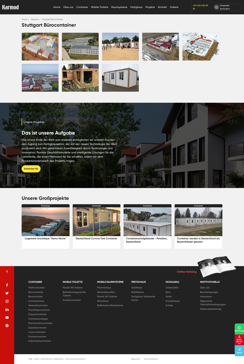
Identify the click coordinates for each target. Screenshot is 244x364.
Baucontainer (35, 296)
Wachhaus (102, 301)
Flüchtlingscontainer (39, 310)
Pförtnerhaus (104, 287)
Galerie (174, 7)
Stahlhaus (136, 287)
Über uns (68, 7)
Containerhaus (36, 301)
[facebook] (7, 285)
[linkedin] (7, 309)
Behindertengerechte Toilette (74, 294)
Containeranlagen (38, 318)
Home (56, 7)
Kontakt (162, 7)
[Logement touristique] (46, 221)
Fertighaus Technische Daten (143, 298)
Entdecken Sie (31, 168)
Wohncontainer (36, 287)
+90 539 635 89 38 (200, 7)
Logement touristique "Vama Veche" (45, 238)
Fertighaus (136, 7)
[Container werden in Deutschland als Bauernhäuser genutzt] (199, 221)
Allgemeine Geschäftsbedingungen (213, 303)
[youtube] (7, 317)
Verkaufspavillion (106, 292)
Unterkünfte (172, 287)
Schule (169, 305)
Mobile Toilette (99, 7)
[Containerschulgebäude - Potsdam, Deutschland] (147, 221)
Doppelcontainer (37, 314)
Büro (168, 292)
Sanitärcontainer (72, 300)
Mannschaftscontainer (40, 323)
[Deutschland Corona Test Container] (97, 221)
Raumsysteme (119, 7)
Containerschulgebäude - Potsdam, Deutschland (146, 240)
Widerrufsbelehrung (210, 309)
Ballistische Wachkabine (110, 305)
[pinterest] (7, 325)
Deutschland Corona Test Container (96, 238)
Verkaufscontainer (38, 305)
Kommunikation (151, 359)
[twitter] (7, 293)
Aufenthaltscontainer (39, 341)
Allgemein (135, 359)
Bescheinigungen (209, 292)
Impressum (206, 296)
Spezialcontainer (37, 327)
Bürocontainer (35, 292)
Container (82, 7)
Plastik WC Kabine (73, 287)
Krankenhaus (173, 301)
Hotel (168, 296)
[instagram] (7, 301)
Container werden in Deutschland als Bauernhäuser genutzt (198, 240)
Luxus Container (37, 332)
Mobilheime (137, 292)
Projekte (150, 7)
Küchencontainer (37, 336)
